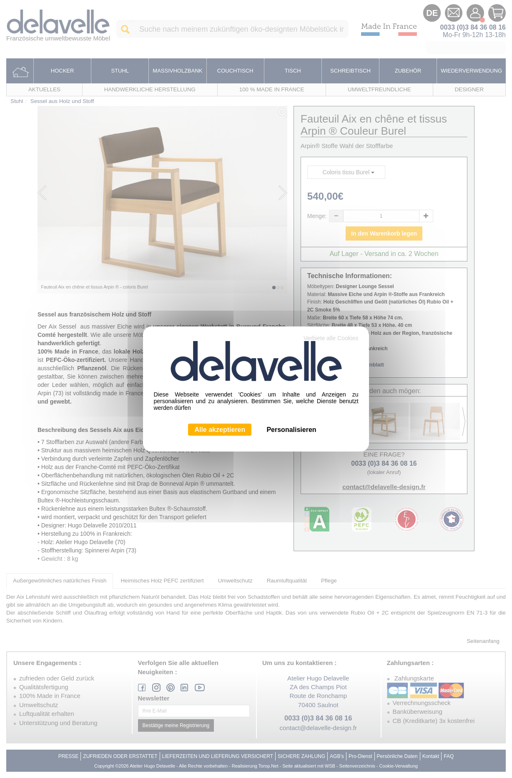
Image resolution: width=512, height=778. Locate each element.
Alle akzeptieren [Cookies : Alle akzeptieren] (219, 429)
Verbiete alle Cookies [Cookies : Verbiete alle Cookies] (331, 338)
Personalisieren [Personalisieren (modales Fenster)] (291, 429)
